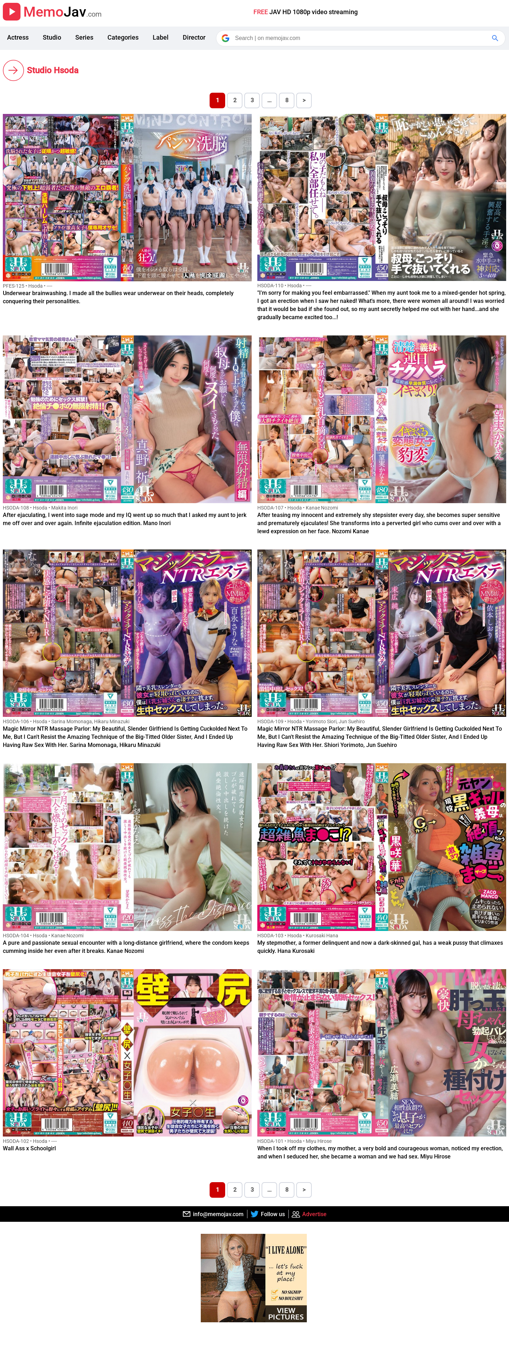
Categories (123, 37)
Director (194, 37)
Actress (18, 37)
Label (161, 37)
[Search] (361, 38)
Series (84, 37)
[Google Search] (496, 38)
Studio (52, 37)
